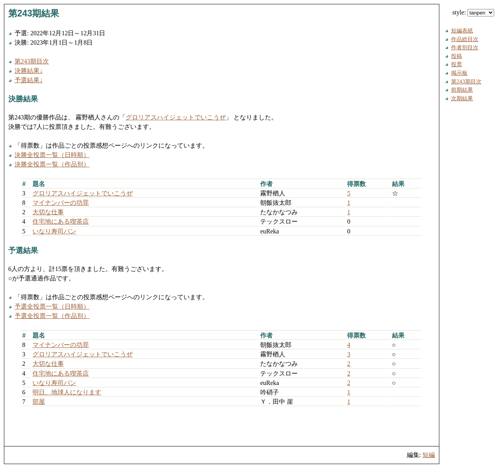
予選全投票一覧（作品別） (52, 316)
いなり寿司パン (54, 231)
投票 (456, 64)
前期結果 (462, 90)
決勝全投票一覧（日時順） (52, 155)
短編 (428, 455)
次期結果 (462, 98)
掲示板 (459, 73)
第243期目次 (31, 61)
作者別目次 (464, 47)
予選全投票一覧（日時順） (52, 306)
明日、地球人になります (66, 392)
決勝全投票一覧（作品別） (52, 164)
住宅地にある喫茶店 (60, 221)
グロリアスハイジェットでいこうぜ (176, 117)
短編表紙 (462, 30)
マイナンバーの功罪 (60, 202)
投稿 (456, 56)
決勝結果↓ (28, 70)
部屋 (38, 401)
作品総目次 (464, 39)
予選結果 (23, 250)
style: (473, 12)
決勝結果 (23, 99)
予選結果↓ (28, 80)
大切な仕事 (48, 212)
